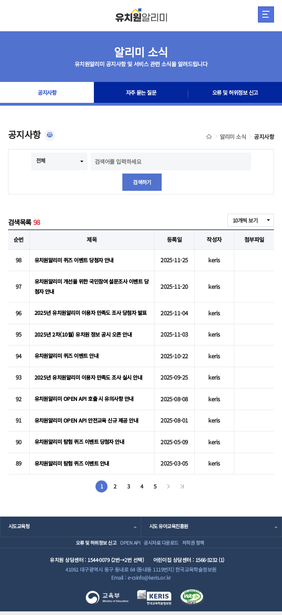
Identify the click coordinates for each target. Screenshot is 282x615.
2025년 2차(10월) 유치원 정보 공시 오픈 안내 (85, 334)
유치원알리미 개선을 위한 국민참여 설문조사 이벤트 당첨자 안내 (90, 283)
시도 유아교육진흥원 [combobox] (170, 521)
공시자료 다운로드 (163, 541)
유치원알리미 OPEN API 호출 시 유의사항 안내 (87, 400)
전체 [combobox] (41, 161)
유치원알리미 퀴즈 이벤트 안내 (68, 353)
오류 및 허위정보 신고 (235, 94)
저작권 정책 (205, 541)
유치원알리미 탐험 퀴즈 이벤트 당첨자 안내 (82, 439)
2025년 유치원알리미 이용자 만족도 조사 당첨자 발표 (88, 310)
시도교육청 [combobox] (19, 521)
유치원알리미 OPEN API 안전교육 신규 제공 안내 (89, 420)
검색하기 (142, 182)
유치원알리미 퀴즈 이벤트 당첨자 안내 (77, 259)
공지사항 (47, 94)
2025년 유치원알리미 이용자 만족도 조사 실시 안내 (89, 377)
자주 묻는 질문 (141, 94)
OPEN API (121, 541)
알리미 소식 (233, 137)
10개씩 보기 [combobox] (244, 221)
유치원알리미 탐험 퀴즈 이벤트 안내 (74, 459)
